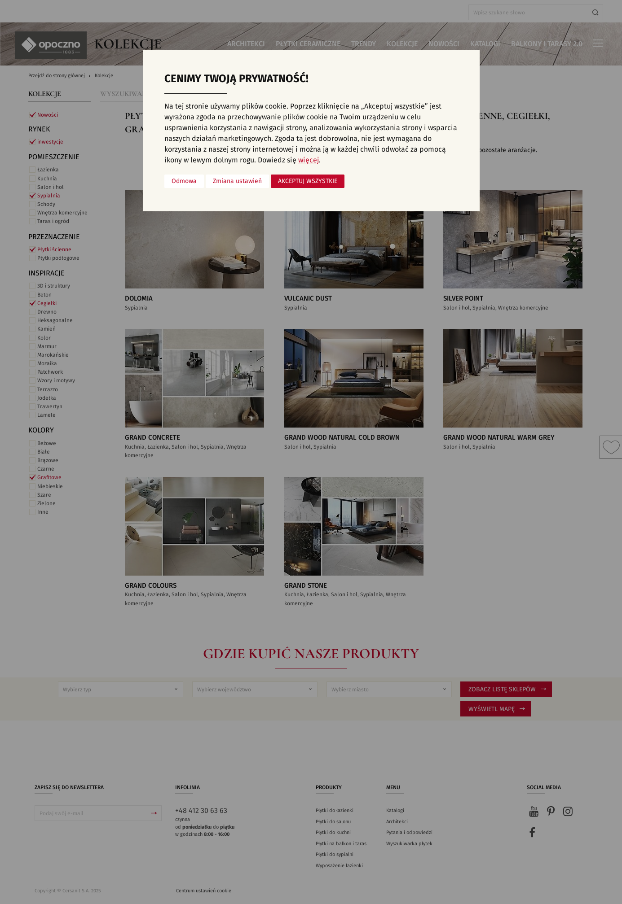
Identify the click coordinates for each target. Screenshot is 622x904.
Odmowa (184, 181)
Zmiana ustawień (237, 181)
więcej (308, 160)
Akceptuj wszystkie (307, 181)
